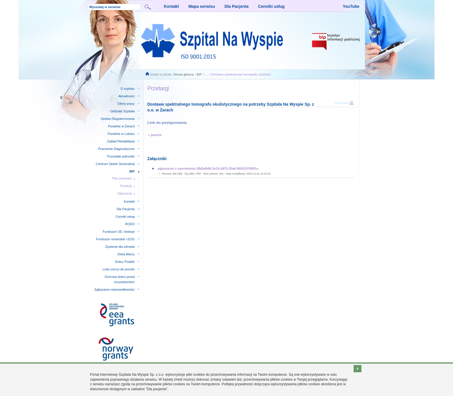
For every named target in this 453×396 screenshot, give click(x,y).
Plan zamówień (122, 178)
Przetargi (126, 186)
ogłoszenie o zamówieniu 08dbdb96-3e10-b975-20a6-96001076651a (207, 168)
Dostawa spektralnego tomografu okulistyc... (242, 74)
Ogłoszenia (124, 193)
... (206, 74)
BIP (199, 74)
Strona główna (183, 74)
